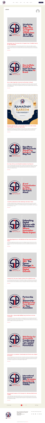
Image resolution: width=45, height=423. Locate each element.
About (21, 2)
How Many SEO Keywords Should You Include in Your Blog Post (20, 164)
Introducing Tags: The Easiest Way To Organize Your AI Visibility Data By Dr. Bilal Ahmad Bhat (22, 44)
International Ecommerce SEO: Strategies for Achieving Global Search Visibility (22, 394)
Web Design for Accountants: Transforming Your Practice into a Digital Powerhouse (22, 355)
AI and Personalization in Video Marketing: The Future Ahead (20, 201)
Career (27, 2)
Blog (24, 2)
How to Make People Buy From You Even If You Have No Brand (20, 82)
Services (17, 2)
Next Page (37, 405)
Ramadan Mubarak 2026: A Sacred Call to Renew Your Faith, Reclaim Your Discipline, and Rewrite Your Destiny (21, 126)
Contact (31, 2)
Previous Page (8, 405)
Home (13, 2)
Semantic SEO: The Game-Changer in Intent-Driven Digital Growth (21, 278)
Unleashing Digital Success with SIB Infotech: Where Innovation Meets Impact (21, 240)
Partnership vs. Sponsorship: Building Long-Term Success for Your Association (21, 316)
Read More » (9, 50)
